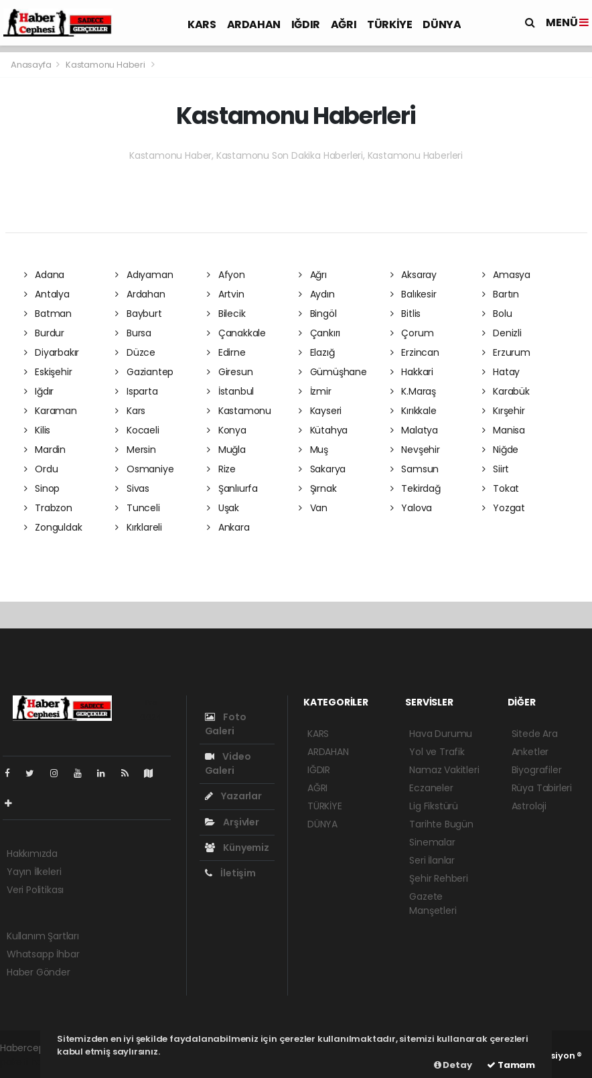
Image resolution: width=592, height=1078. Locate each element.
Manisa (503, 430)
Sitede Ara (535, 733)
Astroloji (529, 806)
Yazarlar (233, 796)
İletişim (230, 873)
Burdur (44, 333)
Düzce (135, 352)
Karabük (506, 391)
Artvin (225, 294)
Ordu (41, 469)
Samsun (414, 469)
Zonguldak (53, 527)
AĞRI (343, 24)
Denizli (502, 333)
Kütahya (323, 430)
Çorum (412, 333)
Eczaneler (431, 788)
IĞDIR (305, 24)
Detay (453, 1065)
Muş (313, 449)
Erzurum (506, 352)
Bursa (133, 333)
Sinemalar (432, 842)
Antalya (47, 294)
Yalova (411, 508)
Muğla (226, 449)
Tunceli (137, 508)
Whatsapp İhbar (43, 954)
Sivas (132, 488)
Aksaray (413, 274)
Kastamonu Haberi (105, 64)
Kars (130, 410)
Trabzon (48, 508)
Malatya (414, 430)
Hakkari (411, 372)
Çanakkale (236, 333)
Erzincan (414, 352)
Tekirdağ (415, 488)
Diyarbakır (52, 352)
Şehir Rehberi (438, 878)
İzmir (315, 391)
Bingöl (317, 313)
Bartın (500, 294)
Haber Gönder (38, 972)
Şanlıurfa (232, 488)
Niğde (500, 449)
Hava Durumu (440, 733)
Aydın (317, 294)
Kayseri (320, 410)
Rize (221, 469)
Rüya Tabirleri (542, 788)
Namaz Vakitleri (444, 770)
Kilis (37, 430)
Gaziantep (144, 372)
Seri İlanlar (432, 860)
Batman (48, 313)
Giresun (229, 372)
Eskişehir (48, 372)
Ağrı (313, 274)
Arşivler (232, 822)
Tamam (511, 1065)
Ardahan (140, 294)
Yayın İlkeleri (34, 871)
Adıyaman (144, 274)
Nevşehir (415, 449)
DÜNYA (442, 24)
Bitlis (405, 313)
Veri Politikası (35, 889)
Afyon (226, 274)
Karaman (50, 410)
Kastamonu (239, 410)
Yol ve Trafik (437, 751)
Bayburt (138, 313)
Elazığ (316, 352)
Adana (44, 274)
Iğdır (39, 391)
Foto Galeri (225, 724)
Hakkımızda (32, 853)
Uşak (223, 508)
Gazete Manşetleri (432, 903)
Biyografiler (537, 770)
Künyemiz (237, 847)
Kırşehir (503, 410)
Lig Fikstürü (433, 806)
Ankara (228, 527)
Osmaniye (144, 469)
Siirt (496, 469)
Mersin (135, 449)
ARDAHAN (254, 24)
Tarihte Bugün (441, 824)
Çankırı (319, 333)
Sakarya (322, 469)
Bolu (497, 313)
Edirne (226, 352)
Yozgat (503, 508)
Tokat (501, 488)
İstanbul (230, 391)
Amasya (506, 274)
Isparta (136, 391)
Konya (226, 430)
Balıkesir (413, 294)
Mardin (45, 449)
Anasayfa (32, 64)
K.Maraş (413, 391)
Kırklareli (138, 527)
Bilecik (226, 313)
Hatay (501, 372)
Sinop (42, 488)
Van (313, 508)
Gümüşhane (333, 372)
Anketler (530, 751)
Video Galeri (228, 763)
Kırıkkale (413, 410)
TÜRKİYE (389, 24)
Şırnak (317, 488)
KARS (202, 24)
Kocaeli (137, 430)
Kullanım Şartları (43, 936)
